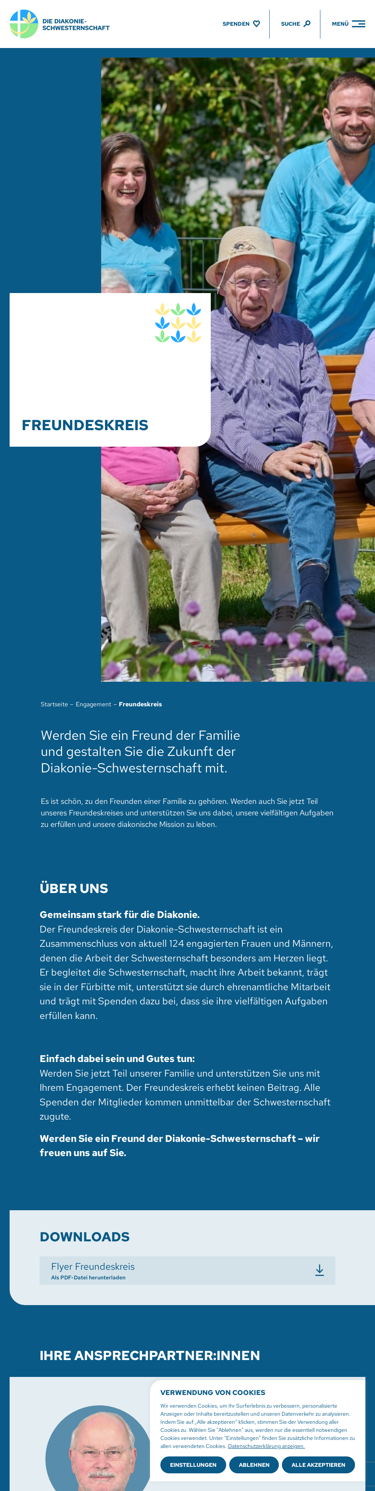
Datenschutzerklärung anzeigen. (266, 1446)
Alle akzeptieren (318, 1464)
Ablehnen (254, 1464)
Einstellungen (193, 1464)
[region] (257, 1430)
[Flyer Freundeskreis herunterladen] (188, 1270)
